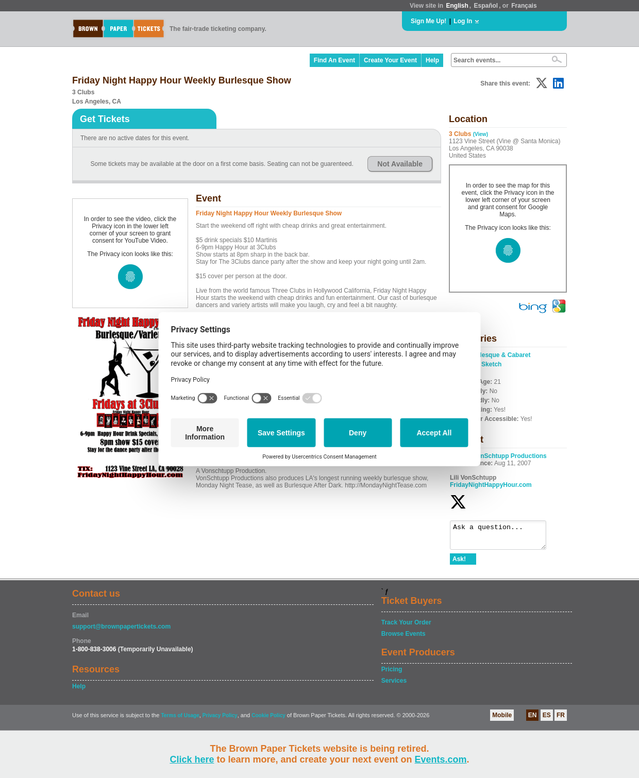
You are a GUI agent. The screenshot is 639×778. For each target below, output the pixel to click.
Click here (192, 759)
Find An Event (334, 60)
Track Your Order (406, 627)
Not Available (400, 164)
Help (432, 60)
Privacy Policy (220, 720)
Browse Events (403, 638)
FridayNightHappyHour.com (491, 484)
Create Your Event (390, 60)
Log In (462, 21)
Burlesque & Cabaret (500, 355)
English (457, 5)
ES (547, 719)
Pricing (391, 674)
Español (486, 5)
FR (561, 719)
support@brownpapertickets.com (121, 631)
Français (523, 5)
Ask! (459, 563)
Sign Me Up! (428, 21)
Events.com (441, 759)
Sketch (491, 364)
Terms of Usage (180, 720)
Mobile (502, 719)
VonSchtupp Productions (510, 456)
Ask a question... (503, 537)
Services (394, 685)
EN (532, 719)
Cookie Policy (268, 720)
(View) (480, 134)
